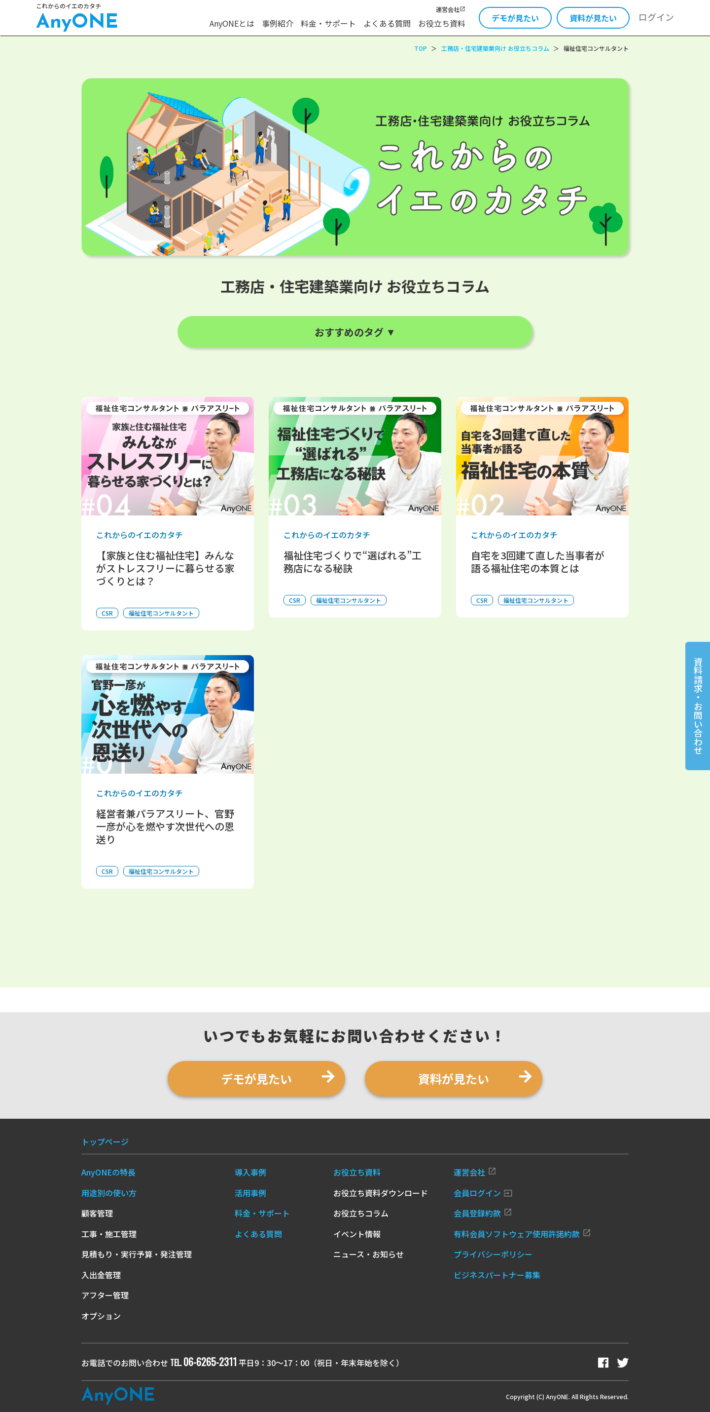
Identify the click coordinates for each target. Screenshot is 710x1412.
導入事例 (250, 1172)
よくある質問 (387, 23)
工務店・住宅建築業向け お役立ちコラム (495, 48)
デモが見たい (515, 18)
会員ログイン (483, 1193)
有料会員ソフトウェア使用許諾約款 (522, 1234)
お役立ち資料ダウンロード (380, 1193)
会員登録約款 (483, 1213)
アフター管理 (105, 1295)
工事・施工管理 (109, 1234)
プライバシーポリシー (493, 1254)
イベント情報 (357, 1234)
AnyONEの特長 (108, 1172)
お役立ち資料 (441, 23)
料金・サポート (328, 23)
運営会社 (450, 9)
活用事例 (250, 1193)
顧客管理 (97, 1213)
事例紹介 (277, 23)
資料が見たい (593, 18)
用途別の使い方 (109, 1193)
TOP (420, 48)
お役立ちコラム (361, 1213)
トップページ (105, 1141)
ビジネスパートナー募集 (497, 1275)
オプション (101, 1316)
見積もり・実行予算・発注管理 (136, 1254)
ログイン (656, 16)
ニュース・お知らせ (368, 1254)
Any (118, 1396)
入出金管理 (101, 1275)
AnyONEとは (232, 23)
